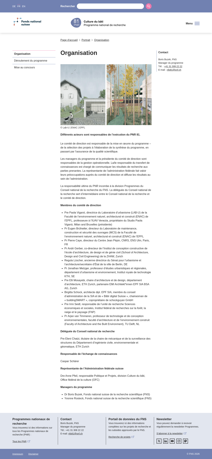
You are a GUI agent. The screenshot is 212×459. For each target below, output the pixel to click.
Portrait (84, 40)
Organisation (100, 40)
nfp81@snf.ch (174, 70)
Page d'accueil (69, 40)
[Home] (126, 23)
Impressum (17, 454)
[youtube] (172, 441)
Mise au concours (24, 67)
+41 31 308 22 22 (173, 66)
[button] (193, 23)
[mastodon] (185, 441)
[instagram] (178, 441)
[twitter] (159, 441)
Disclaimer (33, 454)
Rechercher (67, 6)
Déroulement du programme (30, 60)
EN (23, 6)
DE (14, 6)
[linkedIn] (165, 441)
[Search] (149, 6)
